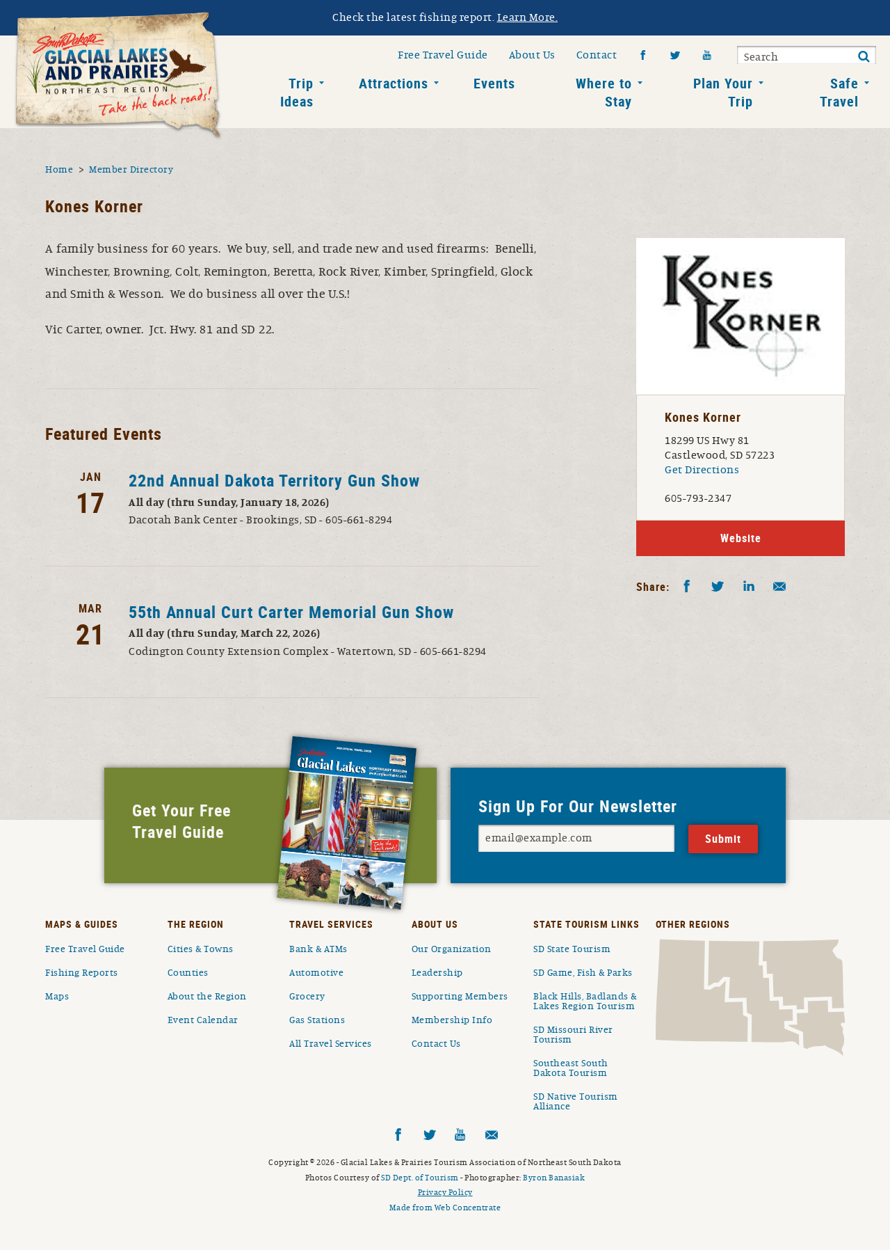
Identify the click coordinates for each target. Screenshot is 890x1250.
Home (59, 170)
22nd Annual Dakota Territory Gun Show (274, 480)
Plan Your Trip (723, 92)
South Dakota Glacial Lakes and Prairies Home (118, 76)
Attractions (393, 83)
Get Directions (702, 469)
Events (494, 83)
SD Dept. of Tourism (420, 1177)
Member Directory (131, 170)
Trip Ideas (297, 92)
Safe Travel (839, 92)
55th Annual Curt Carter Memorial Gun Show (291, 612)
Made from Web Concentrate (445, 1207)
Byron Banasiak (554, 1177)
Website (740, 538)
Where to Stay (604, 92)
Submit (864, 57)
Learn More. (527, 17)
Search (761, 57)
